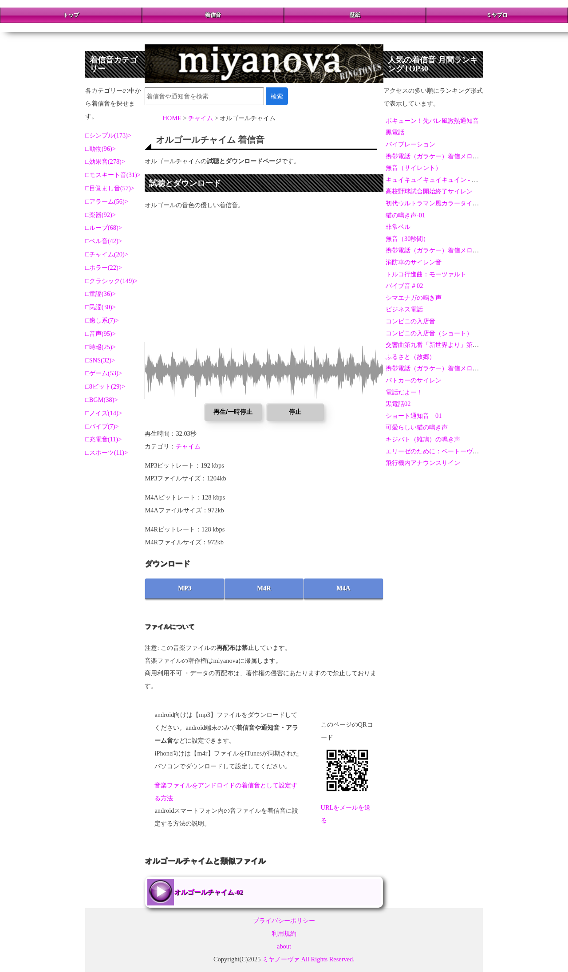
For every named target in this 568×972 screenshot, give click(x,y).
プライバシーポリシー (284, 920)
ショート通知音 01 (414, 415)
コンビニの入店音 (410, 321)
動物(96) (100, 148)
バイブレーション (410, 144)
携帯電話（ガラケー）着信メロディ (435, 156)
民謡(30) (100, 307)
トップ (71, 15)
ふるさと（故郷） (410, 356)
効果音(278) (105, 161)
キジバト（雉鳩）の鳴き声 (423, 439)
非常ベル (398, 226)
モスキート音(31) (113, 174)
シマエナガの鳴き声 (414, 297)
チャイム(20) (107, 254)
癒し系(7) (102, 320)
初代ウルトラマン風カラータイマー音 (438, 203)
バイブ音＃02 (404, 285)
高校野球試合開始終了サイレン (429, 191)
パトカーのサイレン (414, 380)
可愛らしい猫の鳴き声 (417, 427)
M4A (343, 588)
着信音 (213, 15)
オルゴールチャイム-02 (208, 892)
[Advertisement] (264, 280)
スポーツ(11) (106, 452)
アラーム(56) (107, 201)
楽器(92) (100, 214)
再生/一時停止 (232, 411)
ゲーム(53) (103, 373)
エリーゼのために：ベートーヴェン (435, 451)
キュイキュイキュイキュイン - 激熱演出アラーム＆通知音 (466, 179)
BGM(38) (101, 399)
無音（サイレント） (414, 167)
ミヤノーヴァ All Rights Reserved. (308, 959)
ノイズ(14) (103, 413)
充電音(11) (103, 439)
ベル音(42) (103, 240)
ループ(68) (103, 227)
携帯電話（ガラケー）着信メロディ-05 (439, 250)
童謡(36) (100, 293)
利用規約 (284, 933)
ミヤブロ (497, 15)
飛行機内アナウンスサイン (423, 462)
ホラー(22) (103, 267)
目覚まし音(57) (110, 188)
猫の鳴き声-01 (405, 215)
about (284, 946)
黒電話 (395, 132)
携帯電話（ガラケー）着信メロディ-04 (439, 368)
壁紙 (355, 15)
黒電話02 (398, 403)
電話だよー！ (404, 392)
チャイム (188, 446)
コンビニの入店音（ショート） (429, 333)
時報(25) (100, 346)
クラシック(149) (111, 280)
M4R (264, 588)
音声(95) (100, 333)
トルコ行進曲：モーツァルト (426, 274)
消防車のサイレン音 (414, 262)
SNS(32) (100, 360)
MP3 (185, 588)
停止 (295, 411)
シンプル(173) (108, 135)
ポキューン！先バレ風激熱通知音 (432, 120)
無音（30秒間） (407, 238)
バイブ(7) (102, 426)
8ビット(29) (105, 386)
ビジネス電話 (404, 309)
